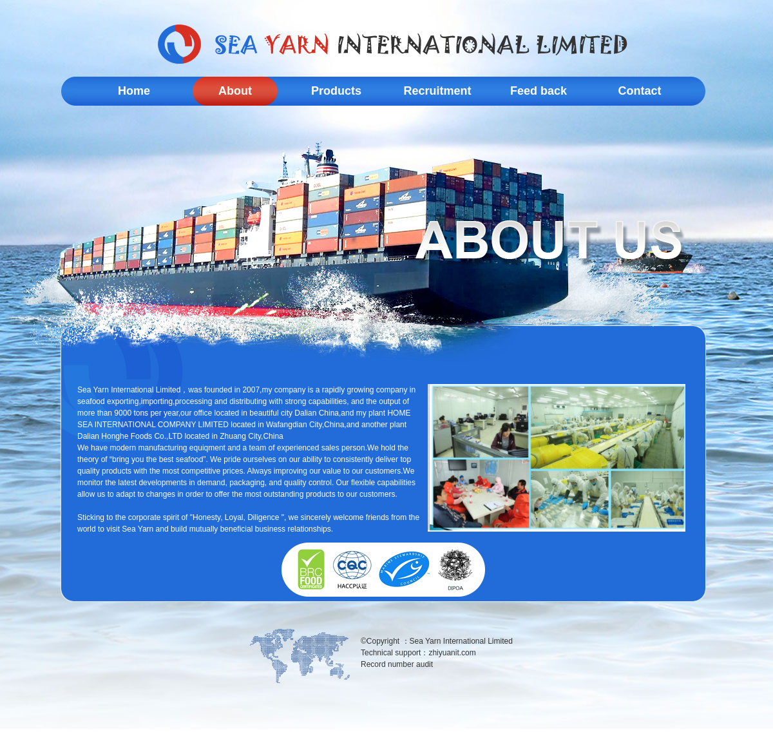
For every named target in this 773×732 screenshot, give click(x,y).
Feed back (538, 90)
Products (336, 90)
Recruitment (437, 90)
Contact (640, 90)
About (235, 90)
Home (134, 90)
